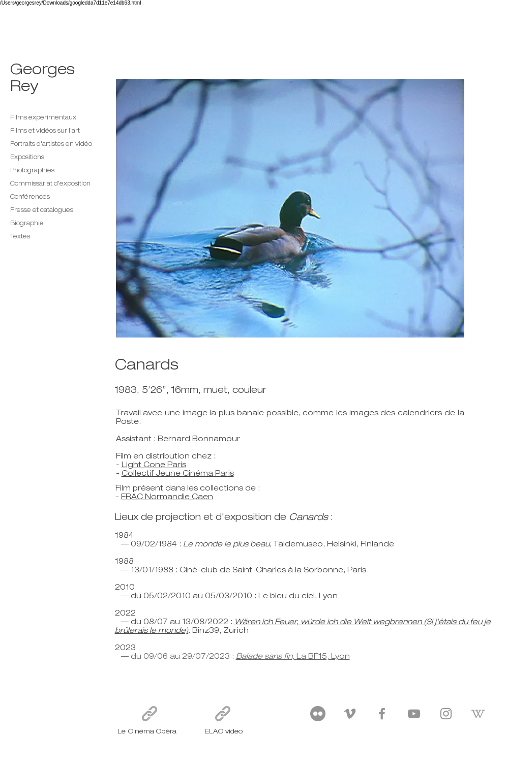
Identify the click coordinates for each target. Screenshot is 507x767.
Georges (42, 68)
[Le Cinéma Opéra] (149, 713)
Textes (20, 236)
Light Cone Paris (154, 464)
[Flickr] (317, 713)
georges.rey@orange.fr (359, 730)
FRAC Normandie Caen (167, 496)
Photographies (32, 170)
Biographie (27, 223)
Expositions (27, 157)
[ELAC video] (222, 713)
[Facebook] (382, 713)
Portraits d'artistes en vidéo (51, 143)
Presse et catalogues (41, 209)
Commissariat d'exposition (50, 183)
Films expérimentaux (43, 117)
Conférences (30, 196)
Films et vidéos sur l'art (45, 130)
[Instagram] (446, 713)
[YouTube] (414, 713)
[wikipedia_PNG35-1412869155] (478, 713)
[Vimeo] (349, 713)
